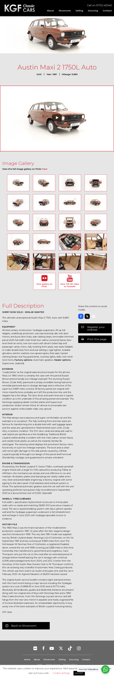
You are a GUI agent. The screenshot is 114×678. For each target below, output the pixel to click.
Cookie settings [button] (61, 673)
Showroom (65, 10)
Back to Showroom (24, 625)
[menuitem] (50, 10)
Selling (79, 10)
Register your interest (96, 328)
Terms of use (53, 664)
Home (27, 659)
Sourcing (93, 10)
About (50, 10)
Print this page (97, 339)
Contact (107, 10)
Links (39, 664)
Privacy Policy (70, 664)
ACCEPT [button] (79, 673)
